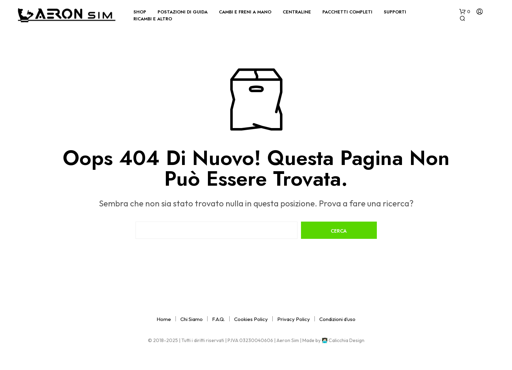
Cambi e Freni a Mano (245, 12)
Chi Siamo (191, 319)
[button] (464, 11)
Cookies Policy (251, 319)
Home (164, 319)
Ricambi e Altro (152, 19)
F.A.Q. (218, 319)
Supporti (395, 12)
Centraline (297, 12)
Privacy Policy (293, 319)
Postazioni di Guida (183, 12)
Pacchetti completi (347, 12)
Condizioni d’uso (337, 319)
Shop (139, 12)
